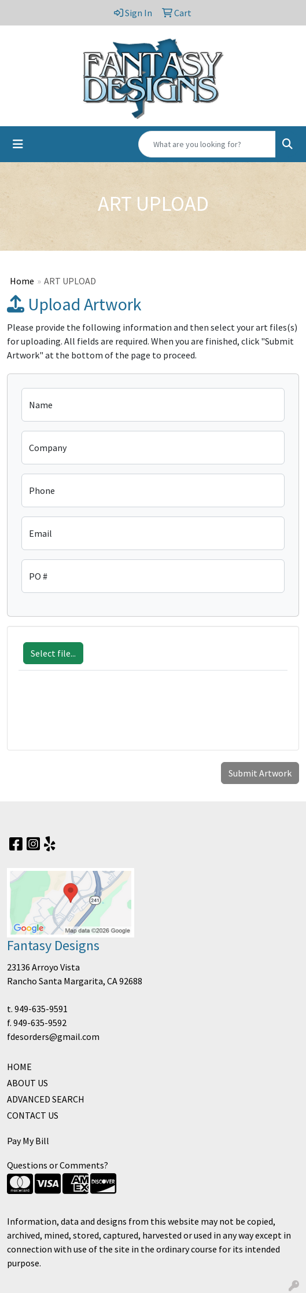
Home (22, 281)
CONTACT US (32, 1115)
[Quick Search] (207, 144)
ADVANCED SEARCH (45, 1099)
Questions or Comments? (57, 1165)
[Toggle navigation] (18, 144)
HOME (19, 1066)
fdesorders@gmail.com (53, 1036)
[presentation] (106, 716)
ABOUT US (27, 1083)
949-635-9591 (41, 1008)
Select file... (53, 653)
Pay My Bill (28, 1141)
